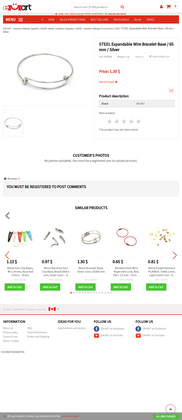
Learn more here (70, 416)
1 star (109, 121)
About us (8, 328)
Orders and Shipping (38, 337)
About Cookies (11, 341)
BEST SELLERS (99, 19)
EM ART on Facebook (109, 329)
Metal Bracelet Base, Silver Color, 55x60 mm (91, 269)
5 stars (138, 121)
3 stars (124, 121)
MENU (14, 19)
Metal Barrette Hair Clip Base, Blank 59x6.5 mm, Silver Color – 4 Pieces (55, 272)
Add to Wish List (159, 56)
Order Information (37, 332)
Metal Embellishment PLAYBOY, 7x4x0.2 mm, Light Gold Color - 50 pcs (161, 272)
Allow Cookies (165, 416)
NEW (51, 19)
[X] (4, 416)
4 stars (131, 121)
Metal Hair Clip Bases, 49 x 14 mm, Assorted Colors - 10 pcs (20, 271)
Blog (137, 19)
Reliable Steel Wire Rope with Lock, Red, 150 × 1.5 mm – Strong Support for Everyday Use (126, 272)
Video (150, 19)
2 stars (117, 121)
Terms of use (10, 337)
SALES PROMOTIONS (72, 19)
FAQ (29, 328)
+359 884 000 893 (115, 14)
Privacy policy (10, 332)
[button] (71, 293)
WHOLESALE (121, 19)
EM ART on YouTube (108, 336)
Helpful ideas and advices (72, 328)
